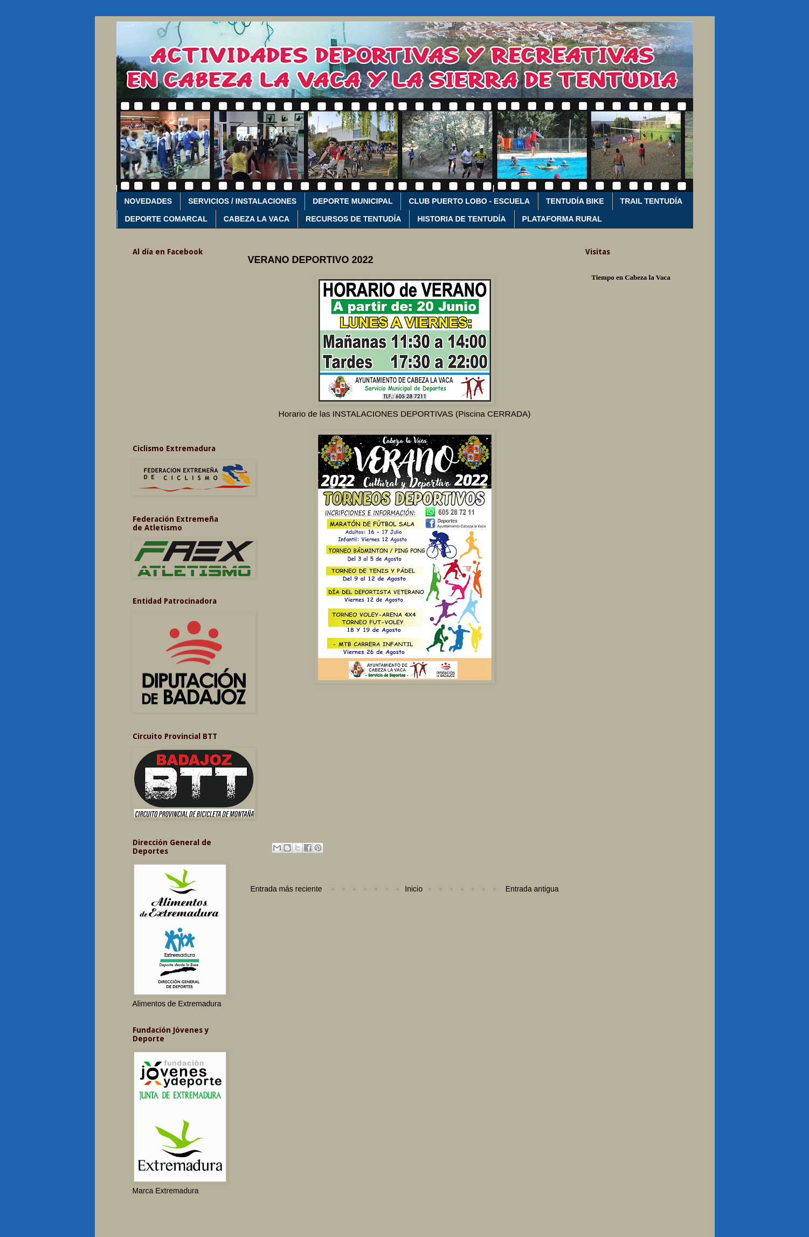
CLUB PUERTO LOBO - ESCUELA (469, 201)
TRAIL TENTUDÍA (651, 201)
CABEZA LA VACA (256, 219)
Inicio (414, 888)
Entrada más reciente (286, 888)
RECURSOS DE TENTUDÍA (353, 219)
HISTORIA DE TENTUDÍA (461, 219)
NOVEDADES (148, 201)
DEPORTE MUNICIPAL (352, 201)
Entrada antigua (532, 888)
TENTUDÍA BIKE (575, 201)
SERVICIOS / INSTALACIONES (242, 201)
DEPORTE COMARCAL (166, 219)
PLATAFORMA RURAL (562, 219)
